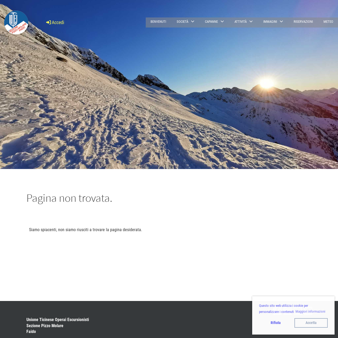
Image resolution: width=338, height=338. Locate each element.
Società (185, 22)
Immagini (273, 22)
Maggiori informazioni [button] (310, 311)
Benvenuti (158, 22)
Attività (243, 22)
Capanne (214, 22)
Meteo (328, 22)
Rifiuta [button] (276, 323)
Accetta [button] (311, 323)
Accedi (54, 22)
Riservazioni (303, 22)
